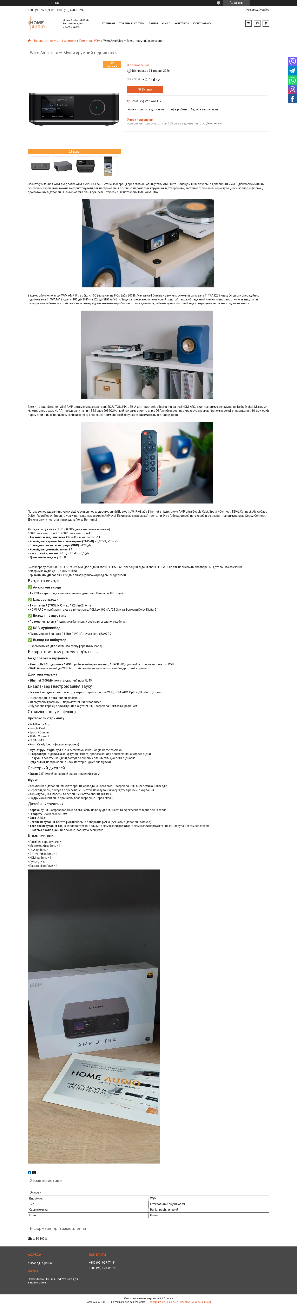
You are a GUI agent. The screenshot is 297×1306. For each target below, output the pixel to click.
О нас (166, 23)
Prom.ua (168, 1298)
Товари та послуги (46, 40)
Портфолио (202, 23)
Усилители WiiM (89, 40)
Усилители (69, 40)
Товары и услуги (131, 23)
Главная (108, 23)
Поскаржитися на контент (163, 1302)
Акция (153, 23)
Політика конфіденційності (196, 1302)
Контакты (181, 23)
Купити (147, 89)
